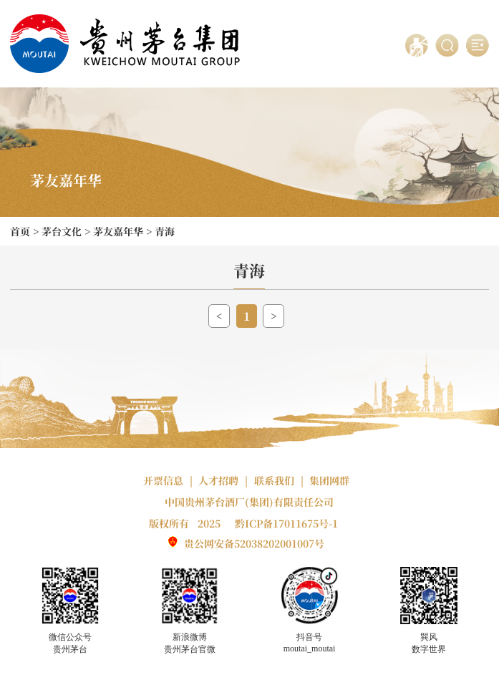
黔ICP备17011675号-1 (286, 523)
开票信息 (163, 480)
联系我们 (274, 480)
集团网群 (329, 480)
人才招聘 (218, 480)
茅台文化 (62, 231)
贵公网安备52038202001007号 (254, 543)
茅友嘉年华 (118, 231)
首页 (20, 231)
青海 (165, 231)
